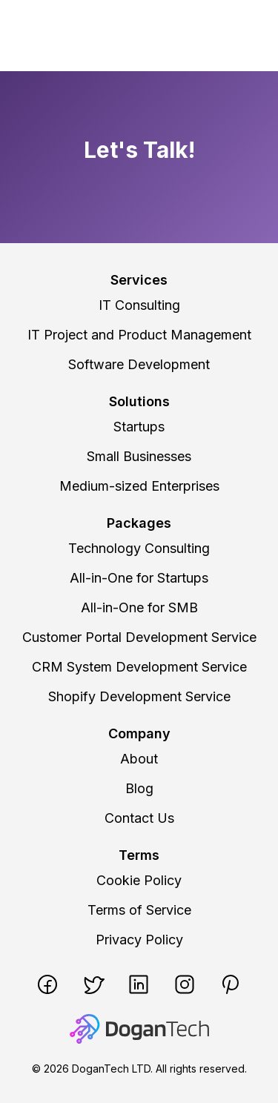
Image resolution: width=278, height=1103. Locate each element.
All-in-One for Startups (139, 578)
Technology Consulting (139, 548)
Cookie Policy (139, 880)
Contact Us (139, 818)
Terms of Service (139, 910)
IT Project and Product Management (139, 334)
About (139, 758)
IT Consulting (139, 305)
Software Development (139, 364)
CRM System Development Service (139, 667)
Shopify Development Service (139, 696)
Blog (139, 788)
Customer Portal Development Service (139, 637)
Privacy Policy (139, 939)
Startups (139, 426)
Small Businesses (139, 456)
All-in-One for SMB (139, 607)
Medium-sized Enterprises (139, 486)
